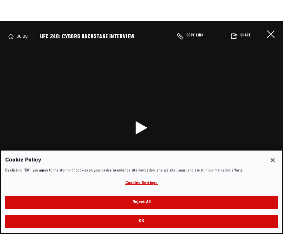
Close (271, 34)
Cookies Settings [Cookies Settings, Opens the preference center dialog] (141, 183)
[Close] (273, 160)
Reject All (141, 202)
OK (141, 221)
